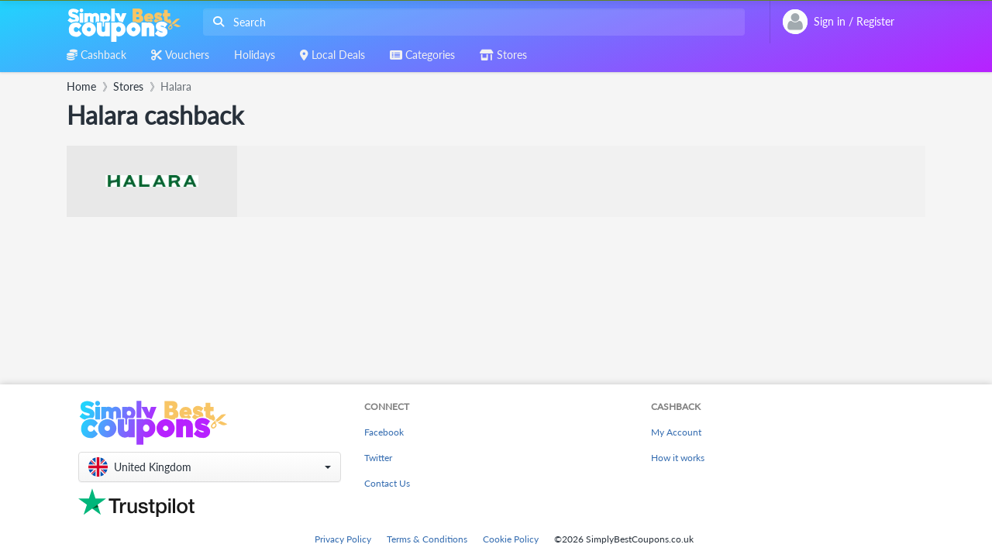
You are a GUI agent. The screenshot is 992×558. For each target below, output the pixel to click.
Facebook (384, 432)
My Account (676, 432)
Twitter (378, 457)
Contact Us (387, 483)
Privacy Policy (343, 539)
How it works (677, 457)
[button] (209, 467)
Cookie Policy (511, 539)
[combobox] (471, 22)
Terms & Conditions (427, 539)
